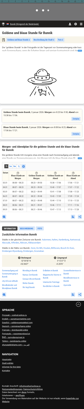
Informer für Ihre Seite (11, 367)
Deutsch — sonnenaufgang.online (16, 326)
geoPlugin (20, 395)
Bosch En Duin (67, 248)
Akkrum (23, 242)
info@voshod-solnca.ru (29, 386)
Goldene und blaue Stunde (18, 40)
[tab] (9, 228)
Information (10, 228)
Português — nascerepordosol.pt (16, 334)
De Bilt (39, 248)
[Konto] (70, 24)
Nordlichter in (51, 286)
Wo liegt (29, 287)
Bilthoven (55, 248)
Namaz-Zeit (30, 275)
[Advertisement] (42, 82)
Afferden (15, 242)
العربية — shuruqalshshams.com (15, 345)
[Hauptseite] (3, 24)
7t (6, 166)
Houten (46, 248)
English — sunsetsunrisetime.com (16, 319)
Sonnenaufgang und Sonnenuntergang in (10, 273)
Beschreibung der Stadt (44, 40)
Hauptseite (6, 359)
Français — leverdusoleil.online (15, 330)
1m (10, 166)
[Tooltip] (18, 173)
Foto (60, 40)
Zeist (33, 248)
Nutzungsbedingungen (12, 389)
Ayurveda (67, 285)
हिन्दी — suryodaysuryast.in (13, 337)
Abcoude (6, 242)
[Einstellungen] (75, 24)
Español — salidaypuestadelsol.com (17, 322)
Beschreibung (26, 228)
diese (23, 392)
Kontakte (6, 370)
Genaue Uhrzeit (31, 279)
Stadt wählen (7, 363)
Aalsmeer (46, 239)
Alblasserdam (34, 242)
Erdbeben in (50, 270)
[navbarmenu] (81, 24)
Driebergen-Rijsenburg (12, 251)
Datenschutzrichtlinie (33, 389)
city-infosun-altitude (10, 281)
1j (19, 166)
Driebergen (28, 251)
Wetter (28, 283)
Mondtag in (30, 270)
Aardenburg (64, 239)
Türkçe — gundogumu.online (14, 341)
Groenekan (39, 251)
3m (14, 166)
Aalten (55, 239)
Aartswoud (75, 239)
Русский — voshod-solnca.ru (14, 315)
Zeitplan (76, 119)
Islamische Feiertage (51, 282)
